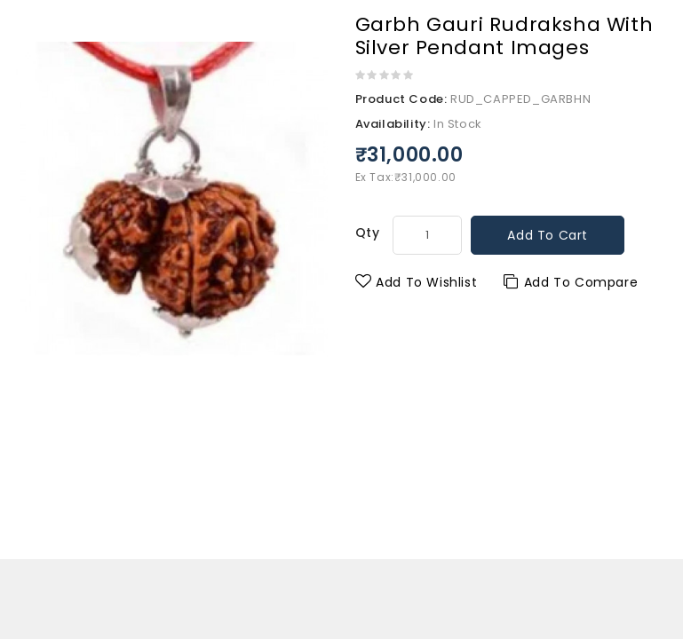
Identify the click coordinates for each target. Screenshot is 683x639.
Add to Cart (547, 235)
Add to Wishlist (416, 282)
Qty (367, 232)
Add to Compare (571, 282)
